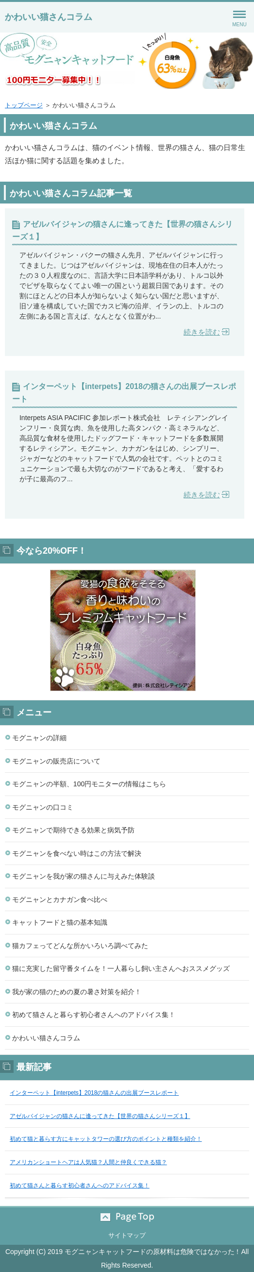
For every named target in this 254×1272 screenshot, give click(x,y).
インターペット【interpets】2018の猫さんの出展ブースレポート (124, 392)
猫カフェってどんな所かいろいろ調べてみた (80, 946)
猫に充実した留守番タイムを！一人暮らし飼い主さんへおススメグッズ (121, 968)
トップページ (24, 105)
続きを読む (202, 332)
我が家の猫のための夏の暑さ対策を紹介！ (76, 992)
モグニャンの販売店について (56, 761)
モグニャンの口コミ (42, 807)
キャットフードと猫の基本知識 (59, 922)
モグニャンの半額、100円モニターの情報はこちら (89, 784)
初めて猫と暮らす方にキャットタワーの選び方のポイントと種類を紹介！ (106, 1139)
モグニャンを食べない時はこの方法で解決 (76, 853)
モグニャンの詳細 (39, 738)
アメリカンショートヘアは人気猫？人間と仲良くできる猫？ (88, 1162)
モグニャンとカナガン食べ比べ (59, 899)
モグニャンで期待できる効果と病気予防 (73, 830)
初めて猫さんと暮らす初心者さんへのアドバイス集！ (93, 1014)
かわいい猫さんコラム (48, 17)
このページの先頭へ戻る (127, 1217)
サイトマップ (127, 1235)
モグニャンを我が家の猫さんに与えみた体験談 (83, 876)
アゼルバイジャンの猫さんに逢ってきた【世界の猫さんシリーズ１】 (122, 230)
